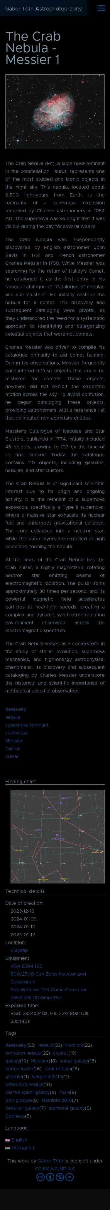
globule (13, 1076)
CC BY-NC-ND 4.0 (55, 1169)
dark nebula (58, 1069)
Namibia (74, 1045)
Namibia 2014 (47, 1076)
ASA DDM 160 (27, 966)
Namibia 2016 (57, 1100)
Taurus (12, 748)
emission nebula (23, 1053)
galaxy (12, 1061)
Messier (14, 741)
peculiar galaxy (22, 1108)
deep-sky (15, 709)
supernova (16, 733)
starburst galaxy (67, 1108)
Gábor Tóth (50, 1161)
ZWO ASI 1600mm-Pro (36, 997)
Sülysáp (19, 950)
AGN (64, 1092)
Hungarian (19, 1148)
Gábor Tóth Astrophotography (43, 9)
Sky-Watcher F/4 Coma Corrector (49, 990)
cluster (60, 1053)
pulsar (12, 756)
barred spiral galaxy (27, 1092)
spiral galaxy (74, 1061)
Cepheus (15, 1116)
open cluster (19, 1069)
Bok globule (18, 1100)
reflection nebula (24, 1084)
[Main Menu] (101, 8)
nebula (12, 717)
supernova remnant (26, 725)
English (16, 1140)
